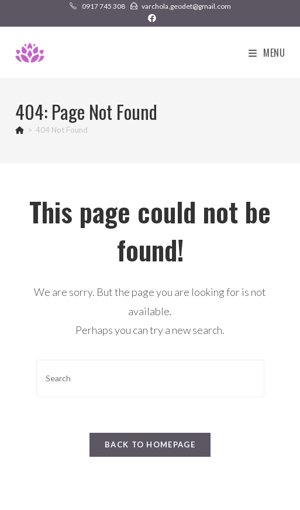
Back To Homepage (150, 444)
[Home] (19, 130)
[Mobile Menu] (267, 53)
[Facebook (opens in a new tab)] (150, 18)
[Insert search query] (150, 378)
